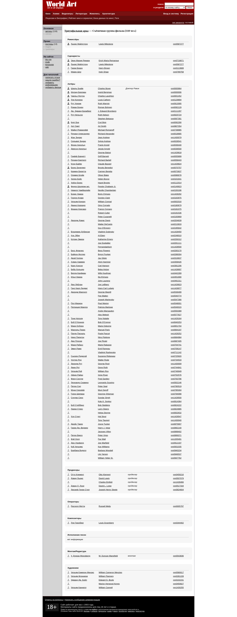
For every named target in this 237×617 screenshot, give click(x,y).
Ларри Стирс (77, 409)
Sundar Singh (104, 398)
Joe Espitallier (104, 243)
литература (123, 611)
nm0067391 (176, 118)
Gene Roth (103, 367)
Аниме (56, 14)
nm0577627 (176, 315)
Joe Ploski (102, 341)
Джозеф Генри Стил (80, 490)
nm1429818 (176, 152)
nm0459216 (178, 474)
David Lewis (104, 478)
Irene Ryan (103, 375)
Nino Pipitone (104, 337)
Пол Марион (76, 303)
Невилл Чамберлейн (80, 190)
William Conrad (105, 201)
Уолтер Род (76, 360)
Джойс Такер (77, 424)
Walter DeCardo (105, 224)
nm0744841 (176, 367)
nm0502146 (176, 382)
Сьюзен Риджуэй (79, 356)
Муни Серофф (77, 390)
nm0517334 (178, 486)
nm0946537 (176, 454)
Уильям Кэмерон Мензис (82, 572)
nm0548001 (176, 303)
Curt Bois (102, 122)
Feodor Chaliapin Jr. (107, 186)
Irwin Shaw (104, 72)
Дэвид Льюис (77, 478)
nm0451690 (176, 277)
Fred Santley (103, 379)
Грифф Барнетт (78, 156)
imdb (47, 62)
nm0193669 (176, 217)
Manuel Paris (104, 330)
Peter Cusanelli (105, 217)
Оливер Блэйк (77, 175)
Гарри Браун (77, 68)
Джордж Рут (76, 364)
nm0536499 (176, 292)
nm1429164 (176, 318)
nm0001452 (176, 96)
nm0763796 (176, 379)
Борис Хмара (77, 194)
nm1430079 (176, 137)
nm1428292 (176, 194)
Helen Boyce (103, 179)
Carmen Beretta (105, 171)
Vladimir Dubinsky (106, 232)
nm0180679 (176, 205)
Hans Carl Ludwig (106, 288)
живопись (131, 611)
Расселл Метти (78, 506)
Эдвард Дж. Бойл (79, 580)
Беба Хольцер (77, 269)
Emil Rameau (104, 348)
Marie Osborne (104, 326)
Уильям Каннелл (78, 587)
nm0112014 (176, 183)
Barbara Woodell (105, 450)
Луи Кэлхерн (77, 100)
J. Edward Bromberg (107, 111)
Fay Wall (102, 439)
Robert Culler (104, 213)
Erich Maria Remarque (109, 60)
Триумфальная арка (76, 30)
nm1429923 (176, 284)
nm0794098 (176, 394)
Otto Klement (104, 474)
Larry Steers (103, 409)
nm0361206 (176, 266)
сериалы (94, 611)
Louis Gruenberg (106, 523)
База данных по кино (103, 18)
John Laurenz (104, 281)
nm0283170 (176, 250)
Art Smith (102, 126)
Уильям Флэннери (79, 576)
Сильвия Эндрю (78, 141)
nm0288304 (176, 254)
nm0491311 (176, 281)
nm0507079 (178, 478)
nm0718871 (178, 60)
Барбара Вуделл (78, 450)
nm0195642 (176, 228)
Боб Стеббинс (77, 405)
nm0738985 (176, 130)
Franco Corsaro (105, 209)
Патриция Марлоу (79, 307)
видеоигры (102, 611)
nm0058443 (176, 160)
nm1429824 (176, 164)
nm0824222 (176, 405)
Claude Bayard (104, 164)
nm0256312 (176, 239)
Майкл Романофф (79, 130)
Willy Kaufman (104, 273)
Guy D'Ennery (104, 228)
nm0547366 (176, 299)
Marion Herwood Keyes (109, 584)
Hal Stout (102, 416)
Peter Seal (102, 386)
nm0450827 (178, 584)
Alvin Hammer (104, 262)
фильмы (87, 611)
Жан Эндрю (76, 137)
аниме (109, 611)
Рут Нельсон (77, 115)
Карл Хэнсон (77, 266)
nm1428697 (176, 269)
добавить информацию (51, 83)
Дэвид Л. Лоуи (77, 486)
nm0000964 (176, 88)
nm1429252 (176, 333)
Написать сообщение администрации (82, 600)
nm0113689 (178, 68)
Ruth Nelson (103, 115)
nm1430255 (178, 587)
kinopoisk (49, 64)
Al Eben (101, 235)
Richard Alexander (106, 134)
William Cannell (106, 587)
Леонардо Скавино (80, 382)
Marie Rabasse (105, 345)
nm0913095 (176, 103)
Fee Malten (103, 296)
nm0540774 (176, 296)
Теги (117, 18)
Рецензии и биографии (56, 18)
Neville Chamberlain (107, 190)
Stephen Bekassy (106, 118)
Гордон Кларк (77, 198)
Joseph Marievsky (106, 299)
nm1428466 (178, 482)
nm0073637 (176, 171)
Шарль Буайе (77, 88)
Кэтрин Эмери (77, 239)
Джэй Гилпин (77, 258)
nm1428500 (176, 247)
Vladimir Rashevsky (107, 352)
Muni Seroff (103, 390)
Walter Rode (103, 360)
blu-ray (48, 59)
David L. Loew (105, 486)
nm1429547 (176, 416)
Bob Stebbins (104, 405)
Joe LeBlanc (103, 284)
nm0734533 (176, 360)
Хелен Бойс (76, 179)
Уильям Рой (76, 371)
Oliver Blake (103, 175)
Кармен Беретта (78, 171)
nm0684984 (176, 337)
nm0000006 (176, 92)
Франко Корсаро (78, 209)
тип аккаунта (178, 22)
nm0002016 (176, 201)
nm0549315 (176, 307)
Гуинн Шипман (77, 394)
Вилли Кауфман (78, 273)
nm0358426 (176, 262)
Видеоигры (67, 14)
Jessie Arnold (104, 149)
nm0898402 (176, 431)
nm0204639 (176, 220)
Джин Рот (75, 367)
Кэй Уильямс (77, 447)
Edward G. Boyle (106, 580)
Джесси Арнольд (78, 149)
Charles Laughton (106, 96)
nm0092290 (176, 122)
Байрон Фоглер (78, 254)
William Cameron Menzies (110, 572)
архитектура (140, 611)
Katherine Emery (105, 239)
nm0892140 (176, 428)
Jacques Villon (104, 431)
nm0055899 (176, 156)
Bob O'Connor (104, 322)
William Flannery (106, 576)
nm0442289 (176, 273)
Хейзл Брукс (77, 183)
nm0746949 (176, 371)
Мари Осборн (77, 326)
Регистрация (187, 14)
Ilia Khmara (103, 277)
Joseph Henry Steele (108, 490)
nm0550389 (176, 311)
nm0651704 (176, 326)
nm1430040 (176, 420)
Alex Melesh (103, 315)
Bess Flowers (104, 250)
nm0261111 (176, 243)
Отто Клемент (77, 474)
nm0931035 (176, 447)
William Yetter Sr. (105, 458)
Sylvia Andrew (104, 141)
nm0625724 (176, 115)
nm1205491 (176, 439)
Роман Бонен (77, 107)
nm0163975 (176, 198)
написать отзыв (52, 77)
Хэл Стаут (75, 416)
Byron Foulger (104, 254)
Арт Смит (75, 126)
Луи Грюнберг (77, 523)
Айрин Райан (77, 375)
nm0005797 (178, 506)
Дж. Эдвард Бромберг (81, 111)
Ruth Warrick (104, 103)
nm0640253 (176, 322)
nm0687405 (176, 341)
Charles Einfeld (105, 482)
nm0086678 (176, 175)
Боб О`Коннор (77, 322)
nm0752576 (176, 375)
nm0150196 (176, 190)
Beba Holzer (103, 269)
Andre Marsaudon (106, 311)
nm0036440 (176, 145)
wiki (47, 67)
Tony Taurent (103, 420)
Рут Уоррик (76, 103)
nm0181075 (176, 209)
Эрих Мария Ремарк (80, 60)
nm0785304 (176, 390)
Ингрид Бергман (78, 92)
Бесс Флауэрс (77, 250)
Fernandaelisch (105, 247)
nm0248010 (176, 235)
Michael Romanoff (106, 130)
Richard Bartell (104, 160)
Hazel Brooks (104, 183)
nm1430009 (176, 364)
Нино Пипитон (77, 337)
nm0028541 (176, 141)
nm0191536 (176, 213)
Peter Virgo (103, 435)
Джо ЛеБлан (76, 284)
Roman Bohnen (105, 107)
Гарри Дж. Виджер (79, 428)
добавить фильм (53, 87)
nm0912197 (176, 443)
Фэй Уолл (75, 439)
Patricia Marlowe (105, 307)
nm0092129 (176, 107)
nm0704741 (176, 345)
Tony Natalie (103, 318)
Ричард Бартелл (78, 160)
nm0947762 (176, 458)
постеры (49, 44)
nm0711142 (176, 352)
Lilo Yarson (103, 454)
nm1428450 (176, 232)
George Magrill (104, 292)
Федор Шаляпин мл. (80, 186)
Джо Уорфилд (77, 443)
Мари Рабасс (77, 345)
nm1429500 (176, 398)
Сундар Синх (77, 398)
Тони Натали (77, 318)
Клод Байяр (76, 164)
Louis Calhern (104, 100)
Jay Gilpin (102, 258)
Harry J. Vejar (104, 428)
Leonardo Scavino (106, 382)
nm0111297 (176, 111)
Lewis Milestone (106, 44)
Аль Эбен (75, 235)
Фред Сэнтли (77, 379)
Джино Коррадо (78, 205)
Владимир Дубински (80, 232)
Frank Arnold (103, 145)
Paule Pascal (104, 333)
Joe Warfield (103, 443)
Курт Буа (75, 122)
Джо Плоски (76, 341)
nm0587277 (178, 44)
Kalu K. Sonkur (104, 401)
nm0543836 (178, 556)
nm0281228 (178, 576)
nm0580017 (178, 572)
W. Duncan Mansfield (108, 556)
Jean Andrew (104, 137)
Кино (47, 14)
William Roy (103, 371)
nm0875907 (176, 424)
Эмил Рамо (76, 348)
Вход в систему (171, 14)
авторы (48, 31)
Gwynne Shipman (106, 394)
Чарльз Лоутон (78, 96)
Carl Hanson (103, 266)
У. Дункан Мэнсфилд (80, 556)
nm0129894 (176, 100)
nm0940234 (176, 450)
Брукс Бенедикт (78, 168)
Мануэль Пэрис (78, 330)
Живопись (94, 14)
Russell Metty (105, 506)
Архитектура (108, 14)
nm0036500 (176, 149)
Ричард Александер (80, 134)
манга (115, 611)
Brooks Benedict (105, 168)
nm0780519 (176, 386)
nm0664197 (176, 330)
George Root (103, 364)
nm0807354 (176, 126)
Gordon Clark (104, 198)
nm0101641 (176, 179)
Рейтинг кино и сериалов (80, 18)
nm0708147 (176, 348)
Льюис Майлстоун (79, 44)
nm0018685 (176, 134)
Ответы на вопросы (54, 600)
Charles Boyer (104, 88)
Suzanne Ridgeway (106, 356)
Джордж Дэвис (77, 220)
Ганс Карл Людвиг (79, 288)
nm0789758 (178, 72)
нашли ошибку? (52, 80)
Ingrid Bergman (105, 92)
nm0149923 (176, 186)
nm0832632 (176, 413)
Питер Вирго (77, 435)
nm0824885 (176, 409)
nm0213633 (176, 224)
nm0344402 (178, 523)
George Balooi (104, 152)
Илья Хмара (76, 277)
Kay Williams (103, 447)
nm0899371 (176, 435)
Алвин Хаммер (78, 262)
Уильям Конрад (78, 201)
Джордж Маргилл (79, 292)
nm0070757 (176, 168)
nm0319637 (176, 258)
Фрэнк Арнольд (78, 145)
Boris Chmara (104, 194)
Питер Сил (76, 386)
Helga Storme (104, 413)
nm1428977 (176, 288)
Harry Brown (104, 68)
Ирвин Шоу (76, 72)
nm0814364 (176, 401)
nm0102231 (178, 580)
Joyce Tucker (104, 424)
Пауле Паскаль (78, 333)
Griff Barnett (103, 156)
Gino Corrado (104, 205)
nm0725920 (176, 356)
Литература (81, 14)
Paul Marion (103, 303)
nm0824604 (178, 490)
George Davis (104, 220)
